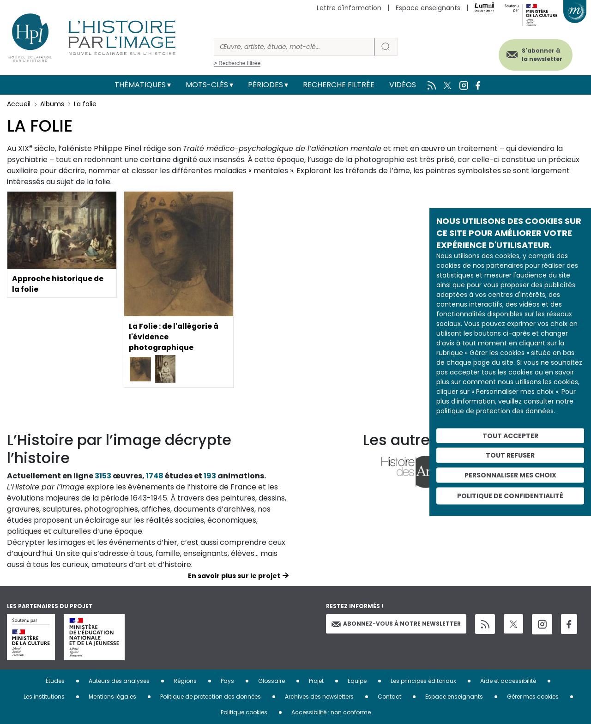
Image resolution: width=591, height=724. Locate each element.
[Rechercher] (294, 47)
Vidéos (402, 84)
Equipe (357, 681)
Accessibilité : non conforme (331, 712)
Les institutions (44, 696)
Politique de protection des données (210, 696)
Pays (227, 681)
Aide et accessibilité (508, 681)
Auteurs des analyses (119, 681)
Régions (185, 681)
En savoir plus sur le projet (234, 575)
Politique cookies (244, 712)
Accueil (18, 104)
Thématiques (140, 84)
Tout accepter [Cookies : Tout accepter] (510, 435)
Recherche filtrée (338, 84)
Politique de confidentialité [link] (510, 495)
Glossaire (271, 681)
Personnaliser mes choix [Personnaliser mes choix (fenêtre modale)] (510, 475)
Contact (389, 696)
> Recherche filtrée (237, 63)
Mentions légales (112, 696)
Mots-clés (207, 84)
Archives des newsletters (319, 696)
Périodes (265, 84)
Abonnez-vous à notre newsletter (396, 623)
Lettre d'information (349, 8)
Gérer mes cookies (533, 696)
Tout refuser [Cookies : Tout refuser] (510, 455)
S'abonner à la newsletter (539, 54)
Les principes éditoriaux (423, 681)
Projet (316, 681)
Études (55, 681)
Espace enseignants (428, 8)
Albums (52, 104)
